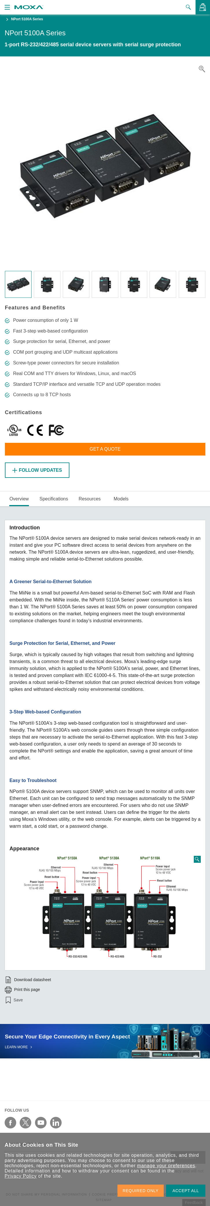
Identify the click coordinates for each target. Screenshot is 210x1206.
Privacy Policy (21, 1176)
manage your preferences (166, 1165)
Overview (19, 498)
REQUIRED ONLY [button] (141, 1190)
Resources (90, 498)
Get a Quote (105, 449)
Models (121, 498)
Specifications (53, 498)
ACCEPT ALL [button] (185, 1190)
